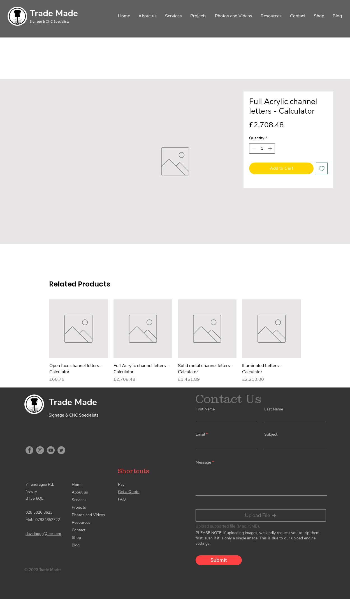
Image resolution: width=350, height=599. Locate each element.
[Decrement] (253, 148)
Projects (79, 507)
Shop (76, 537)
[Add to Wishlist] (322, 168)
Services (79, 499)
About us (80, 492)
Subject (270, 434)
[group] (175, 341)
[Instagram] (40, 450)
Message (203, 462)
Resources (81, 522)
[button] (261, 515)
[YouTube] (51, 450)
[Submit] (219, 560)
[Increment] (270, 148)
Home (77, 484)
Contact (78, 530)
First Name (205, 409)
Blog (76, 545)
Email (200, 434)
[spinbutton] (262, 148)
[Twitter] (61, 450)
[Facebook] (29, 450)
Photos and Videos (88, 515)
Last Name (273, 409)
